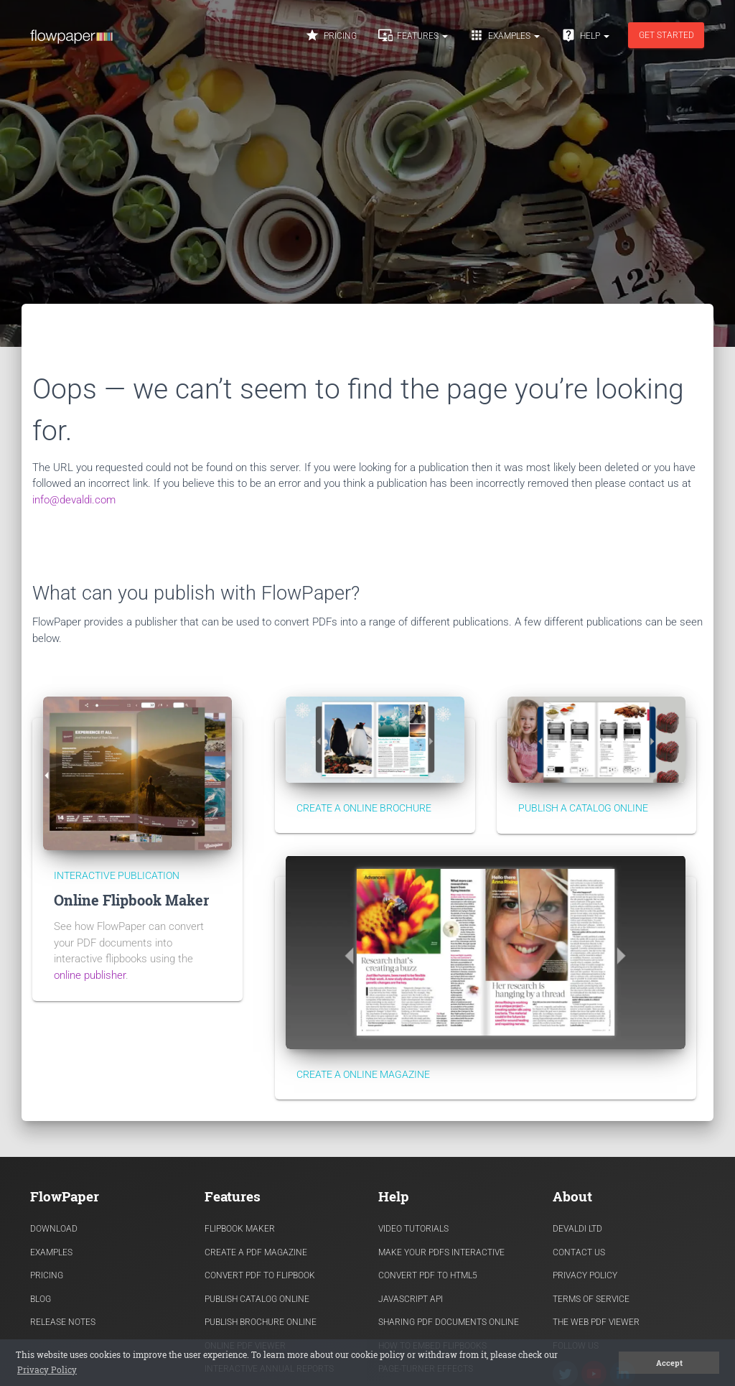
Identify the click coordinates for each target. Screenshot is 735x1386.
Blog (40, 1299)
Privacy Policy (585, 1275)
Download (54, 1229)
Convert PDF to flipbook (260, 1275)
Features (413, 35)
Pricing (331, 35)
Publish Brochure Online (261, 1322)
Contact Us (579, 1252)
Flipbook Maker (240, 1229)
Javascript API (410, 1299)
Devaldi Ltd (577, 1229)
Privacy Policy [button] (47, 1369)
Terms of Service (591, 1299)
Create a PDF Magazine (256, 1252)
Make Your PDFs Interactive (441, 1252)
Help (585, 35)
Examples (504, 35)
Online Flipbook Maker (131, 900)
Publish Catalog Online (257, 1299)
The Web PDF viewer (596, 1322)
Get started (666, 35)
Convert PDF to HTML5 (427, 1275)
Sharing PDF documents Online (448, 1322)
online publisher (90, 975)
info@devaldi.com (74, 499)
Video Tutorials (413, 1229)
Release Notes (62, 1322)
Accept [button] (669, 1363)
